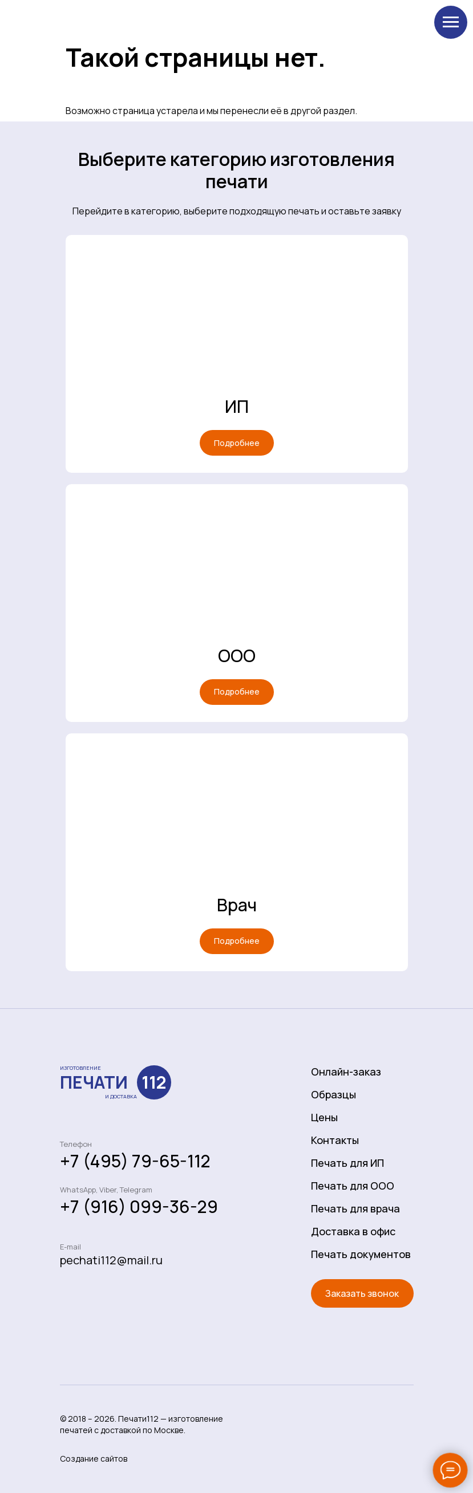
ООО (237, 655)
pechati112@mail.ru (111, 1260)
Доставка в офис (353, 1231)
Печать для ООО (352, 1185)
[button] (362, 1293)
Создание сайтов (93, 1458)
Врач (237, 904)
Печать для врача (355, 1208)
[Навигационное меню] (451, 22)
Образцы (333, 1094)
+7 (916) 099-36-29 (139, 1206)
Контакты (335, 1140)
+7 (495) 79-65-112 (135, 1161)
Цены (324, 1117)
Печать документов (361, 1254)
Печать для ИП (347, 1163)
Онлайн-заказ (346, 1071)
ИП (237, 406)
